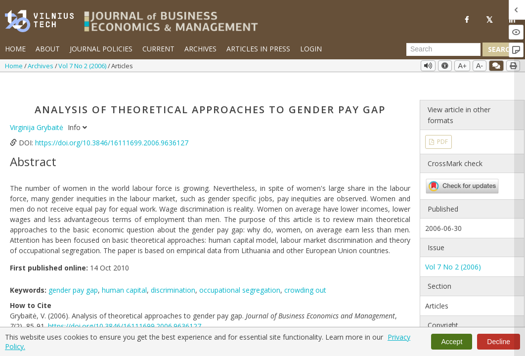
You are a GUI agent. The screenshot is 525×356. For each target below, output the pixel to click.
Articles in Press (258, 48)
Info (77, 109)
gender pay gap (73, 271)
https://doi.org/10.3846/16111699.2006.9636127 (111, 124)
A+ (462, 66)
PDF (442, 123)
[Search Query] (443, 49)
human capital (124, 271)
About (48, 48)
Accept (451, 342)
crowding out (305, 271)
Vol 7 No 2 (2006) (83, 65)
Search (501, 49)
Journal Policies (101, 48)
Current (158, 48)
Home (15, 48)
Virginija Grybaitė (37, 109)
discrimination (173, 271)
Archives (200, 48)
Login (311, 48)
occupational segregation (239, 271)
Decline (498, 342)
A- (479, 66)
